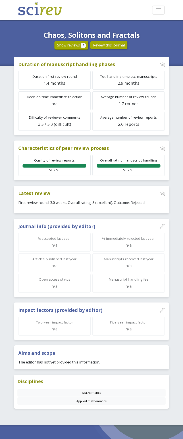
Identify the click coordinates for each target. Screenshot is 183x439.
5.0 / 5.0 (54, 165)
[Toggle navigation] (158, 10)
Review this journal (109, 45)
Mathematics (91, 393)
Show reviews (71, 45)
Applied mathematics (91, 401)
